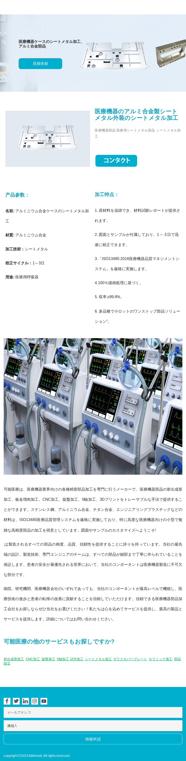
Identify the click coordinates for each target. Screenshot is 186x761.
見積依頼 (40, 64)
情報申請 (93, 739)
